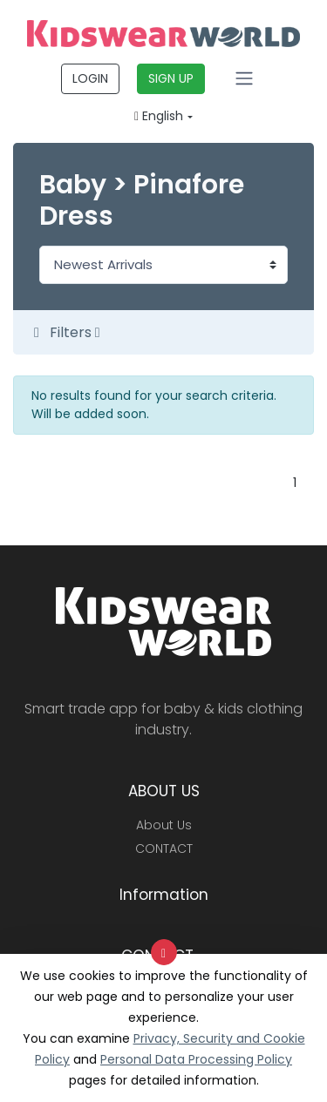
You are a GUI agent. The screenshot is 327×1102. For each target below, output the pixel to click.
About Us (164, 825)
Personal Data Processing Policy (196, 1059)
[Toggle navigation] (244, 78)
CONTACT (164, 848)
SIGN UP (171, 78)
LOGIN (90, 78)
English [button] (158, 116)
